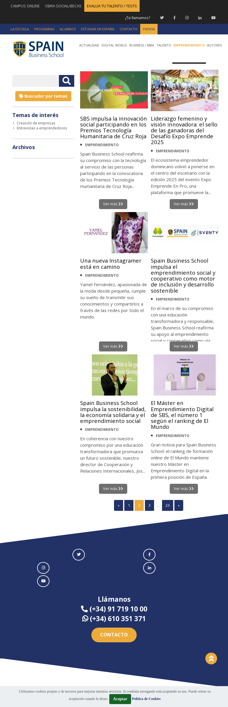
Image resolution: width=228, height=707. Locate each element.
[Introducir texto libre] (35, 80)
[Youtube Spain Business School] (213, 18)
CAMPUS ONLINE (25, 6)
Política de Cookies (146, 699)
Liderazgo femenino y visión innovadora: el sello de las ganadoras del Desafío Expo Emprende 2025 (181, 131)
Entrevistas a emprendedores (42, 127)
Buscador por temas (43, 96)
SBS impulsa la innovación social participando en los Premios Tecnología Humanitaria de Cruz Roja (109, 134)
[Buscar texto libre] (66, 80)
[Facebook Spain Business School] (174, 18)
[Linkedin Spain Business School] (200, 18)
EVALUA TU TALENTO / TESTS (112, 6)
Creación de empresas (36, 122)
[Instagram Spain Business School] (187, 18)
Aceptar (120, 699)
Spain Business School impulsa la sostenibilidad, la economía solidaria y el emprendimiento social (112, 416)
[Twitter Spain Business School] (162, 18)
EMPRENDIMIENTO (102, 159)
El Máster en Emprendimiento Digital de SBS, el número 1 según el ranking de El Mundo (184, 416)
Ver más (113, 203)
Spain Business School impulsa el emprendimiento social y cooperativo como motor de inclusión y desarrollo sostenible (183, 277)
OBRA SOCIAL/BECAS (63, 6)
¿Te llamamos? (137, 17)
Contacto (114, 635)
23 (168, 505)
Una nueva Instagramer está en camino (113, 264)
